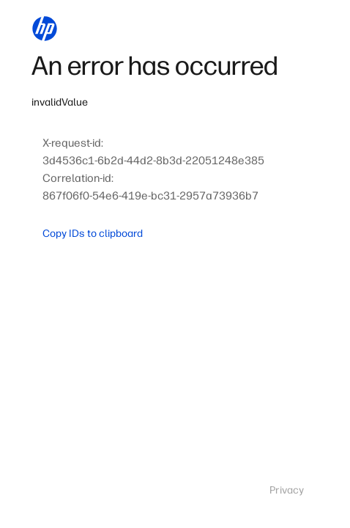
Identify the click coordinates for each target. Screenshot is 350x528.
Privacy (286, 490)
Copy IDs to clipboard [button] (92, 233)
